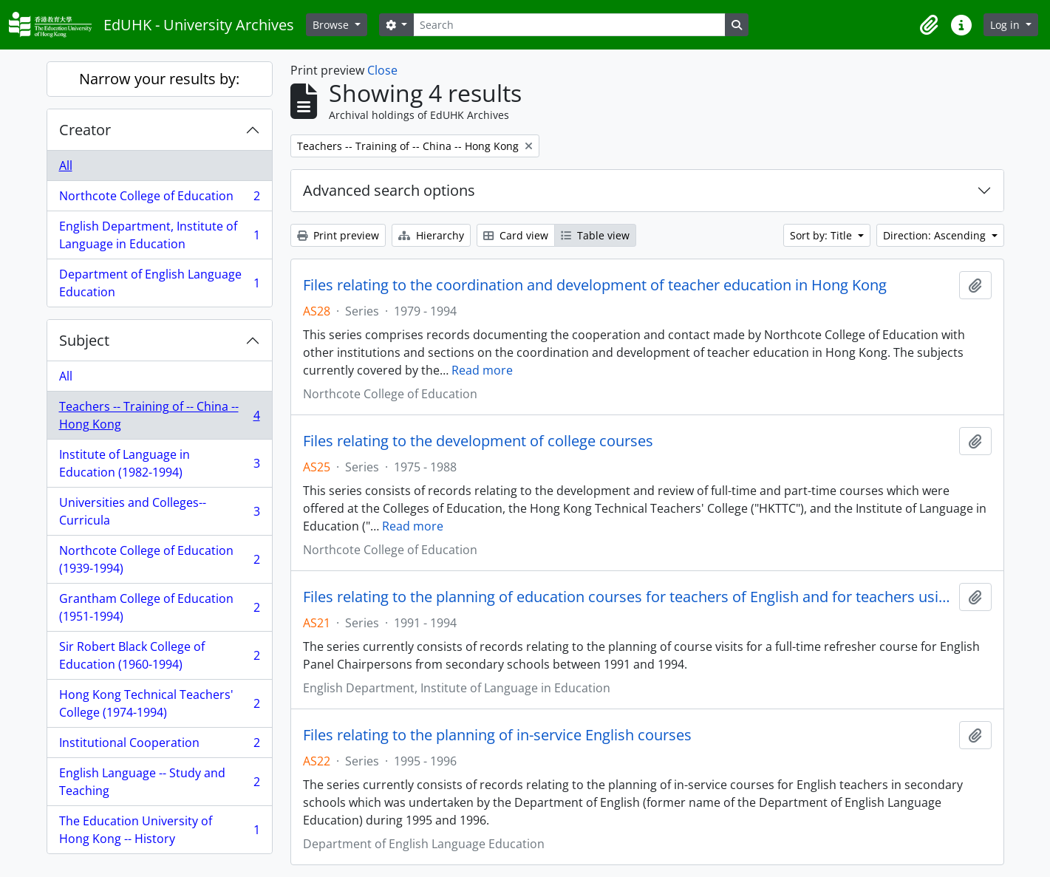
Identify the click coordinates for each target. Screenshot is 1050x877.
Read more (482, 370)
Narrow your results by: (159, 79)
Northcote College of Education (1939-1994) (159, 559)
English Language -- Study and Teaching (159, 782)
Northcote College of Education (159, 199)
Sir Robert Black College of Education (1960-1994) (159, 655)
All (65, 165)
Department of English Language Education (159, 283)
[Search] (569, 24)
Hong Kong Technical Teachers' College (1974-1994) (159, 703)
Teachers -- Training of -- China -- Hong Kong (159, 415)
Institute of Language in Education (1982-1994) (159, 463)
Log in (1006, 25)
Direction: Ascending (936, 235)
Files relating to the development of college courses (478, 441)
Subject (84, 340)
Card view (515, 235)
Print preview (338, 235)
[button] (929, 25)
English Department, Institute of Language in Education (159, 235)
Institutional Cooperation (159, 746)
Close (382, 70)
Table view (595, 235)
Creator (85, 130)
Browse (332, 25)
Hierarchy (431, 235)
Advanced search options (389, 190)
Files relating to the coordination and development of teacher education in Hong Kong (595, 285)
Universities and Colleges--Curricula (159, 511)
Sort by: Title (822, 235)
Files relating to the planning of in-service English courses (497, 735)
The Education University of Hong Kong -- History (159, 830)
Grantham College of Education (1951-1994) (159, 607)
